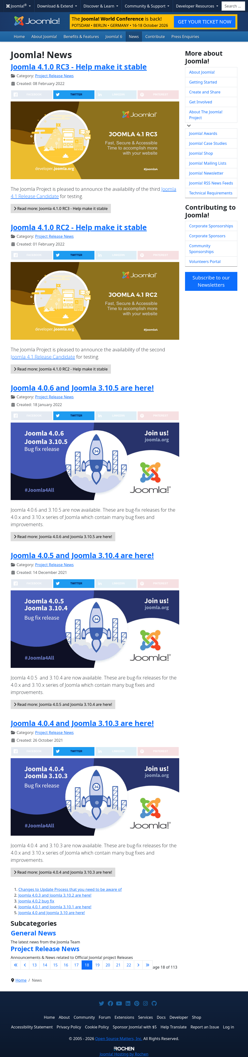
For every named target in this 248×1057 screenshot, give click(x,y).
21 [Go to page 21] (118, 965)
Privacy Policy (69, 1027)
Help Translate (174, 1027)
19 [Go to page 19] (97, 965)
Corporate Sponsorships (211, 226)
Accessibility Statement (32, 1027)
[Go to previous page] (25, 965)
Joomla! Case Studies (208, 143)
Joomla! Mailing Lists (207, 163)
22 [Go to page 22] (129, 965)
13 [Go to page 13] (34, 965)
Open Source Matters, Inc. (118, 1038)
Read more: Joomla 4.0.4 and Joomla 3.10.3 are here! (63, 872)
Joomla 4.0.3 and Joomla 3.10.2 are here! (54, 895)
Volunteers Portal (205, 261)
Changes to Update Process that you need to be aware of (70, 889)
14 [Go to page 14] (45, 965)
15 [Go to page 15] (55, 965)
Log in (228, 1027)
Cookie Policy (97, 1027)
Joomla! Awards (203, 133)
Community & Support (145, 6)
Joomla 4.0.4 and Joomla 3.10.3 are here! (82, 723)
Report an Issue (205, 1027)
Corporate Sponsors (207, 236)
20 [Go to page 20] (108, 965)
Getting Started (203, 82)
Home (19, 36)
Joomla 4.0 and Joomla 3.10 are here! (51, 912)
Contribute (155, 36)
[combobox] (233, 6)
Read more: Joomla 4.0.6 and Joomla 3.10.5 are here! (63, 536)
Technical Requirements (210, 193)
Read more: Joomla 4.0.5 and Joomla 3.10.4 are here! (63, 704)
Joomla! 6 (114, 36)
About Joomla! (44, 36)
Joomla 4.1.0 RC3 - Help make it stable (79, 67)
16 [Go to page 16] (66, 965)
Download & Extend (55, 6)
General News (33, 932)
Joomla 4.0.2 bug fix (36, 901)
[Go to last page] (147, 965)
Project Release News (54, 75)
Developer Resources (195, 6)
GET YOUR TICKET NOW (204, 21)
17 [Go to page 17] (76, 965)
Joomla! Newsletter (206, 173)
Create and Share (204, 92)
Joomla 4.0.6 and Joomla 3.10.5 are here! (82, 388)
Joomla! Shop (201, 153)
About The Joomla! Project (206, 114)
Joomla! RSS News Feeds (211, 183)
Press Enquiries (185, 36)
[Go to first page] (16, 965)
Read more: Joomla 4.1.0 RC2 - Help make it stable (61, 369)
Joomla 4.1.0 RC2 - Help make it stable (79, 227)
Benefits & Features (81, 36)
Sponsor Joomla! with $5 (135, 1027)
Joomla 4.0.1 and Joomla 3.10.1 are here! (54, 907)
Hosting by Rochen (124, 1054)
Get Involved (200, 102)
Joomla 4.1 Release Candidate (43, 357)
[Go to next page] (138, 965)
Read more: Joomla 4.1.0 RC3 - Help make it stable (61, 208)
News (134, 36)
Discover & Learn (99, 6)
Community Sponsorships (201, 248)
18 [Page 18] (87, 965)
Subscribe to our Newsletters (211, 281)
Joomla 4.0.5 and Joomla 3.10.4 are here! (82, 555)
